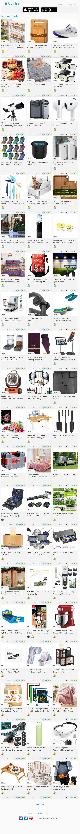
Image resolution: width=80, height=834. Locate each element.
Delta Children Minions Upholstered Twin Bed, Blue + (12, 632)
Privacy (40, 813)
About (31, 813)
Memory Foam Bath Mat (36, 84)
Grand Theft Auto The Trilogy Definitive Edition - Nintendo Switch (38, 632)
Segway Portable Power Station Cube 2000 (36, 124)
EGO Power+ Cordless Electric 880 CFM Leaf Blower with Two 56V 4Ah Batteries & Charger (38, 515)
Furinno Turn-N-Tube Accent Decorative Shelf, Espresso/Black (63, 671)
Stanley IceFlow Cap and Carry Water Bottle (36, 749)
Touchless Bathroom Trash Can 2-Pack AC (63, 163)
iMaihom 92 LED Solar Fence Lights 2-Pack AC (63, 280)
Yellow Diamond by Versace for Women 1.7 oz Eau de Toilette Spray (63, 242)
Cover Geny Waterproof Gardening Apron (62, 788)
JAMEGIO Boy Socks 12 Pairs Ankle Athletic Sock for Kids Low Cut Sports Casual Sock (11, 164)
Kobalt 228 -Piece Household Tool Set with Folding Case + (10, 515)
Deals (60, 4)
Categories (71, 4)
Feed (48, 813)
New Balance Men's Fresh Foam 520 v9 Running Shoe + (63, 47)
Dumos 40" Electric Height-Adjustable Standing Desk (37, 436)
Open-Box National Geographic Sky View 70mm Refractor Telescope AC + (11, 125)
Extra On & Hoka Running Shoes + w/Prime (11, 670)
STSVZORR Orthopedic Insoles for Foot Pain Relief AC (64, 319)
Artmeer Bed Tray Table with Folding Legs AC (11, 788)
